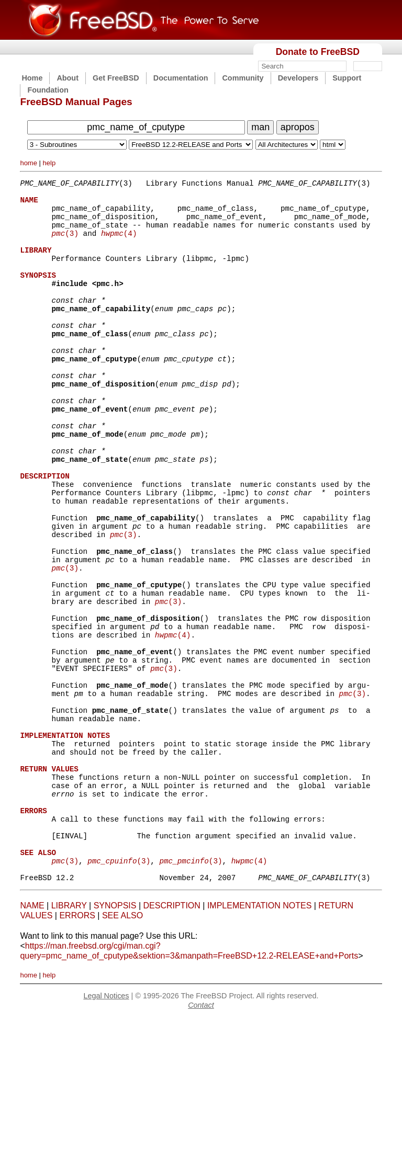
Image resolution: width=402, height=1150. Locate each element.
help (49, 163)
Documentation (180, 78)
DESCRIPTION (171, 1037)
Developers (298, 78)
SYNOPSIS (115, 1037)
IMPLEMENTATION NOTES (259, 1037)
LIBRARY (69, 1037)
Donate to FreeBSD (318, 52)
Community (242, 78)
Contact (201, 1137)
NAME (32, 1037)
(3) (64, 244)
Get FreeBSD (116, 78)
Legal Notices (106, 1127)
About (68, 78)
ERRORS (77, 1047)
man (260, 127)
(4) (119, 244)
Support (346, 78)
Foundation (47, 90)
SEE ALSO (122, 1047)
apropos (298, 127)
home (28, 163)
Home (31, 78)
